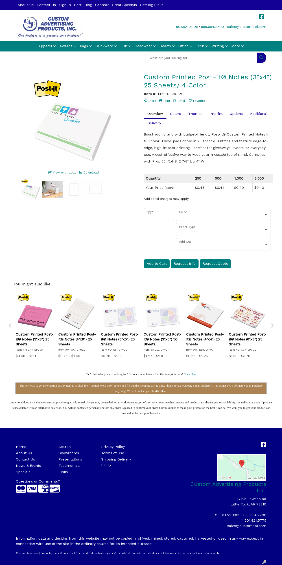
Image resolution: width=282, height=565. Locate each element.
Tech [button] (200, 46)
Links (63, 472)
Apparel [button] (45, 46)
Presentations (70, 459)
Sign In (65, 5)
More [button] (235, 46)
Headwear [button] (143, 46)
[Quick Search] (200, 58)
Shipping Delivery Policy (116, 462)
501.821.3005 (187, 26)
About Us (25, 5)
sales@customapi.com (246, 26)
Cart (77, 5)
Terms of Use (112, 453)
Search (65, 447)
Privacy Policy (113, 447)
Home (21, 447)
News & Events (28, 465)
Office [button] (183, 46)
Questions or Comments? (38, 481)
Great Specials (124, 5)
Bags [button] (84, 46)
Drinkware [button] (104, 46)
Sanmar (102, 5)
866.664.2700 (212, 26)
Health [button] (165, 46)
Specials (23, 472)
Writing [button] (218, 46)
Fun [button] (123, 46)
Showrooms (69, 453)
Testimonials (69, 465)
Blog (88, 5)
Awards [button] (65, 46)
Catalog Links (151, 5)
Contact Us (46, 5)
